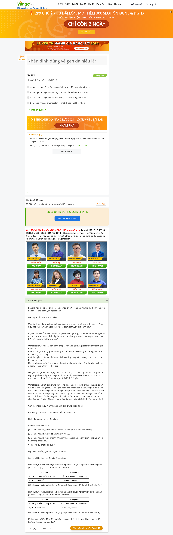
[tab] (66, 300)
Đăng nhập (137, 4)
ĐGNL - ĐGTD (64, 4)
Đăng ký (151, 4)
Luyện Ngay (101, 204)
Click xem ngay (69, 233)
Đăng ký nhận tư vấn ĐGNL (85, 528)
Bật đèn (22, 58)
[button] (66, 300)
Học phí (117, 4)
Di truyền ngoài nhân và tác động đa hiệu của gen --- (58, 145)
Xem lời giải (66, 151)
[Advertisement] (67, 172)
